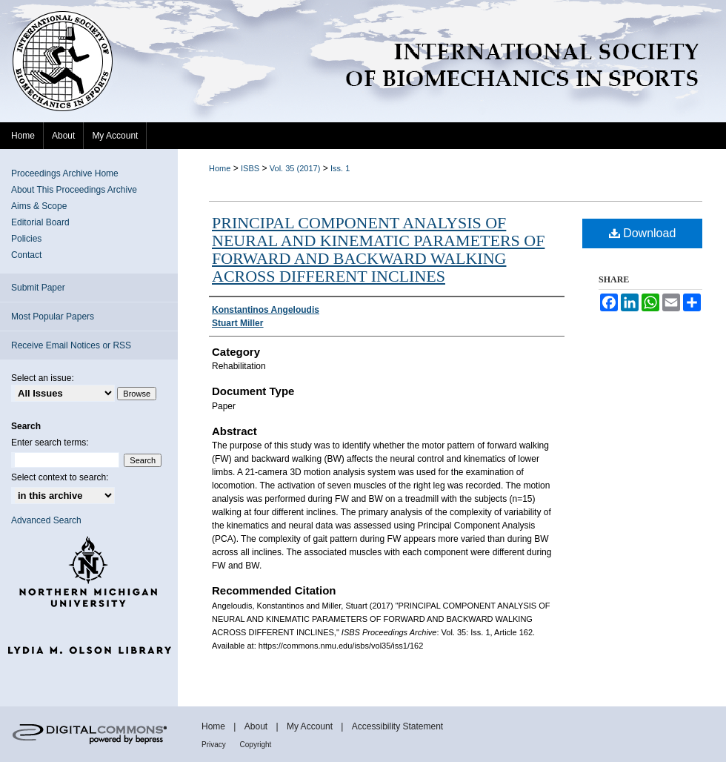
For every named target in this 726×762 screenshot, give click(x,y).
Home (219, 168)
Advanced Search (46, 520)
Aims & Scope (39, 206)
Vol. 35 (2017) (295, 168)
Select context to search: (59, 477)
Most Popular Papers (52, 316)
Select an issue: (42, 378)
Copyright (256, 745)
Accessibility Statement (397, 726)
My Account (311, 726)
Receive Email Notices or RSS (71, 345)
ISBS (250, 168)
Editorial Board (40, 222)
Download (642, 233)
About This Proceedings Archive (74, 190)
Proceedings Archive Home (65, 173)
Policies (26, 238)
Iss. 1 (340, 168)
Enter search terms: (50, 442)
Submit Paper (38, 287)
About (257, 726)
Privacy (215, 745)
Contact (26, 255)
